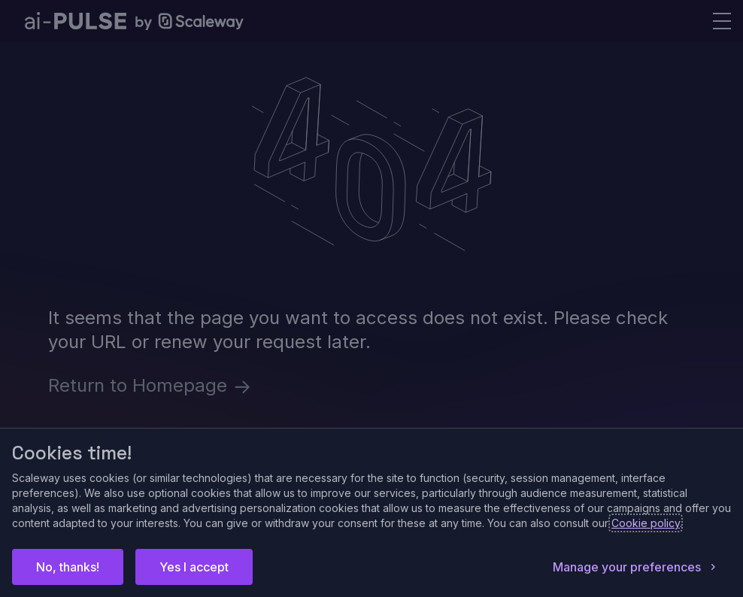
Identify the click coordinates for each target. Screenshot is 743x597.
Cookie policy (645, 523)
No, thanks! (67, 566)
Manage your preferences (636, 566)
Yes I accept (194, 566)
